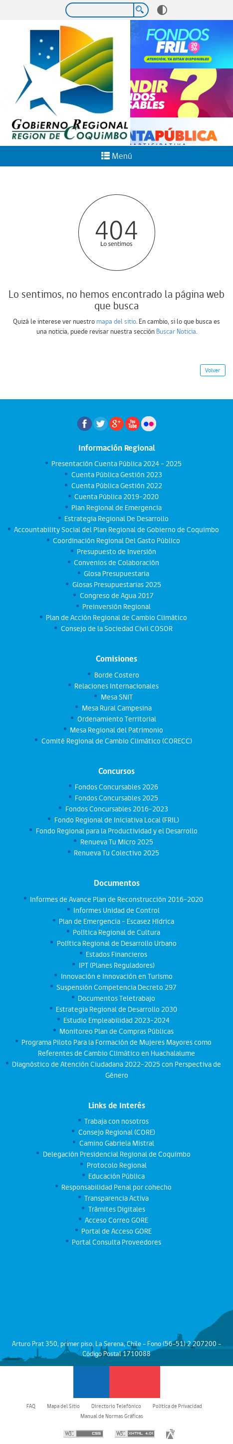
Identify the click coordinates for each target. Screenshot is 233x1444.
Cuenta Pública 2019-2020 (116, 496)
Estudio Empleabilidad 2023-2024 (116, 1020)
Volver (212, 370)
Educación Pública (116, 1176)
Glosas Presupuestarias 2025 (116, 584)
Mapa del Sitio (63, 1406)
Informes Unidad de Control (116, 910)
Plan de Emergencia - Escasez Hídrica (116, 921)
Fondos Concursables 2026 (116, 786)
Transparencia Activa (116, 1198)
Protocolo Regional (116, 1165)
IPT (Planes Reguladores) (116, 965)
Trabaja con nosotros (116, 1121)
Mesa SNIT (116, 697)
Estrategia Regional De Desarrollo (116, 518)
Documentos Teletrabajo (116, 998)
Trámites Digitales (116, 1209)
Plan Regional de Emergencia (116, 507)
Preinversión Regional (116, 606)
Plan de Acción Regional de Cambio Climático (116, 617)
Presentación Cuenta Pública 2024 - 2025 (116, 463)
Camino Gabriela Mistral (116, 1143)
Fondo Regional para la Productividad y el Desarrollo (116, 830)
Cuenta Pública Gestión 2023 (116, 474)
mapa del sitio (116, 321)
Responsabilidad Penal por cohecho (116, 1187)
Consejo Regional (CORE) (116, 1132)
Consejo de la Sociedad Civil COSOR (116, 628)
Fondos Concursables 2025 (116, 797)
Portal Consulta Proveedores (116, 1242)
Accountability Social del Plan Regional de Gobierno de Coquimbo (116, 529)
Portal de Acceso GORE (116, 1231)
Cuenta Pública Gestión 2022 (116, 485)
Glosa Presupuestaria (116, 573)
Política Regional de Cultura (116, 932)
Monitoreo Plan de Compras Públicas (116, 1031)
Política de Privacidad (177, 1406)
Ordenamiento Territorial (116, 719)
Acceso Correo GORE (116, 1220)
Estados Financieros (116, 954)
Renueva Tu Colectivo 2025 (116, 852)
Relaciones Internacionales (116, 686)
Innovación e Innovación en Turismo (116, 976)
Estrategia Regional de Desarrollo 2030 (116, 1009)
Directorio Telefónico (116, 1406)
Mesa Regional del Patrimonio (116, 729)
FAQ (30, 1406)
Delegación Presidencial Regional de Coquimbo (116, 1154)
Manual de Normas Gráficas (111, 1416)
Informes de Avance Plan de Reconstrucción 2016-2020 (116, 899)
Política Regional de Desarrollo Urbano (116, 943)
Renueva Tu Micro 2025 (116, 841)
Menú (116, 156)
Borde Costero (116, 675)
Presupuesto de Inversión (116, 551)
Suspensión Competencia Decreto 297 (116, 987)
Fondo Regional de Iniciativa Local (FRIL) (116, 819)
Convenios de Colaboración (116, 562)
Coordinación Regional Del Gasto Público (116, 540)
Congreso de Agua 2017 (116, 595)
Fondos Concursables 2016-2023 (116, 808)
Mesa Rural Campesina (116, 708)
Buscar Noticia (176, 331)
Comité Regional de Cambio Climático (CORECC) (116, 740)
